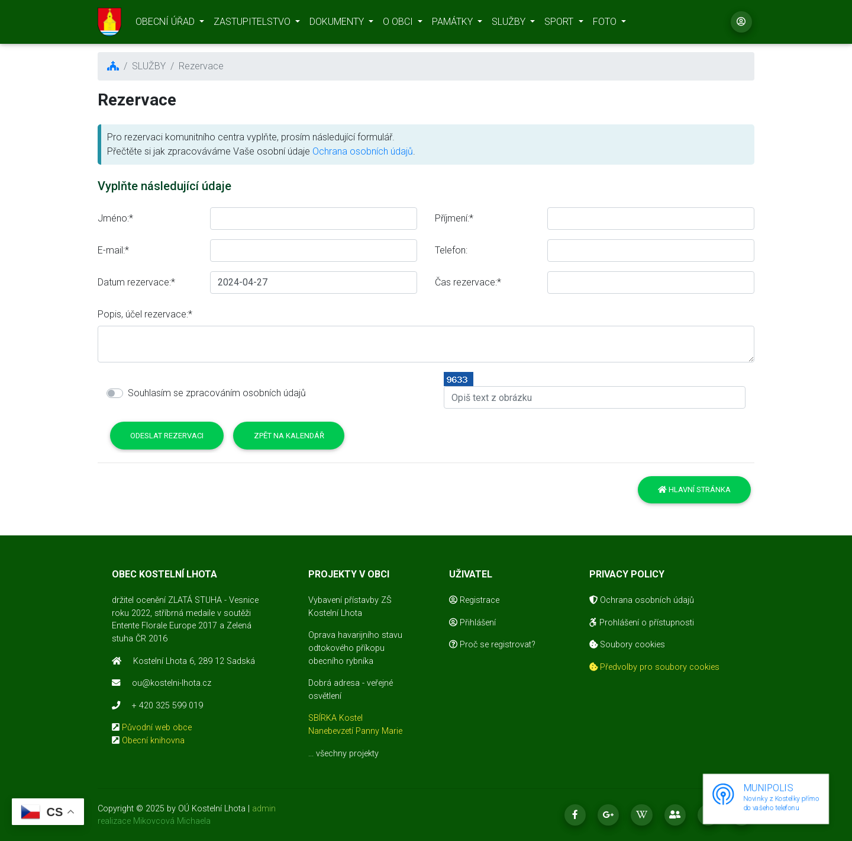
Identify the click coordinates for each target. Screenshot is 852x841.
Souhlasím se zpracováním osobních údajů (217, 393)
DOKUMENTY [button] (337, 24)
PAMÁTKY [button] (453, 24)
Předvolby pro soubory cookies (654, 667)
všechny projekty (347, 754)
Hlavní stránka (694, 489)
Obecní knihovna (153, 741)
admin (264, 809)
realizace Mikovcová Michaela (154, 821)
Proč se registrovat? (492, 645)
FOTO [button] (606, 24)
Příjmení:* (454, 218)
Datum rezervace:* (136, 282)
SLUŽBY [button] (510, 24)
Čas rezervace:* (468, 282)
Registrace (474, 600)
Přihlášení (472, 623)
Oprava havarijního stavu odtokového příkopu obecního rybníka (355, 648)
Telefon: (451, 250)
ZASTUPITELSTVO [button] (253, 24)
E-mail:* (113, 250)
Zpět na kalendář (289, 435)
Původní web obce (157, 728)
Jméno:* (115, 218)
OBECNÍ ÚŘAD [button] (166, 24)
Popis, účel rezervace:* (145, 314)
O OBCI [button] (399, 24)
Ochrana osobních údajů (362, 151)
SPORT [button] (560, 24)
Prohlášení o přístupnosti (641, 623)
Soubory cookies (627, 645)
